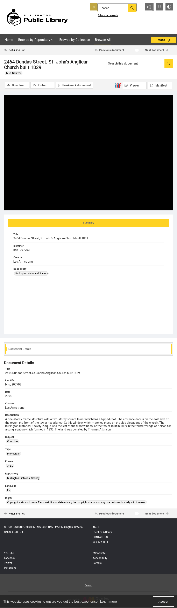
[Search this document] (135, 63)
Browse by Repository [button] (36, 39)
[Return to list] (26, 50)
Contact (88, 585)
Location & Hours (102, 532)
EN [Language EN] (8, 490)
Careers (97, 563)
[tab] (88, 223)
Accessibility (100, 558)
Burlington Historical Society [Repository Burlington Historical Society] (31, 273)
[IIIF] (118, 85)
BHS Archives (14, 73)
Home (9, 40)
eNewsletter (99, 553)
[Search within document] (168, 63)
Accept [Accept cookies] (163, 601)
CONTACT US (100, 537)
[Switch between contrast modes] (169, 7)
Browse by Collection (74, 40)
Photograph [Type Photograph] (13, 453)
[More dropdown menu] (163, 40)
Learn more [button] (108, 601)
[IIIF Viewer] (134, 85)
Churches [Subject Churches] (12, 441)
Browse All (103, 40)
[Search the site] (108, 7)
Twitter (8, 563)
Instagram (10, 568)
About (96, 527)
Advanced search (99, 14)
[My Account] (158, 7)
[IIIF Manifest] (160, 85)
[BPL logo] (37, 17)
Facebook (9, 558)
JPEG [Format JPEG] (10, 466)
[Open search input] (138, 7)
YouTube (9, 553)
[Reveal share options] (148, 7)
